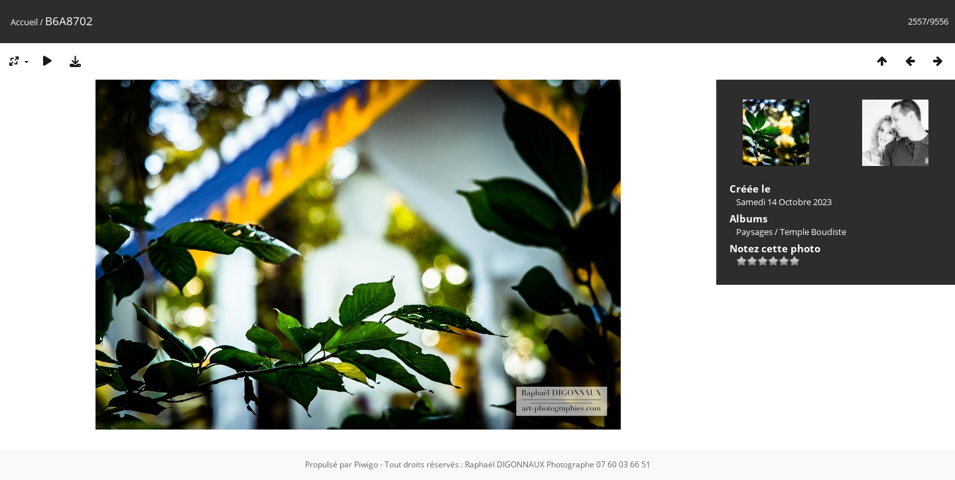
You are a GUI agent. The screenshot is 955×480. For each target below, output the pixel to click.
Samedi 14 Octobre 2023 (784, 202)
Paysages (754, 232)
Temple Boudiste (813, 232)
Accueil (24, 22)
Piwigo (366, 464)
